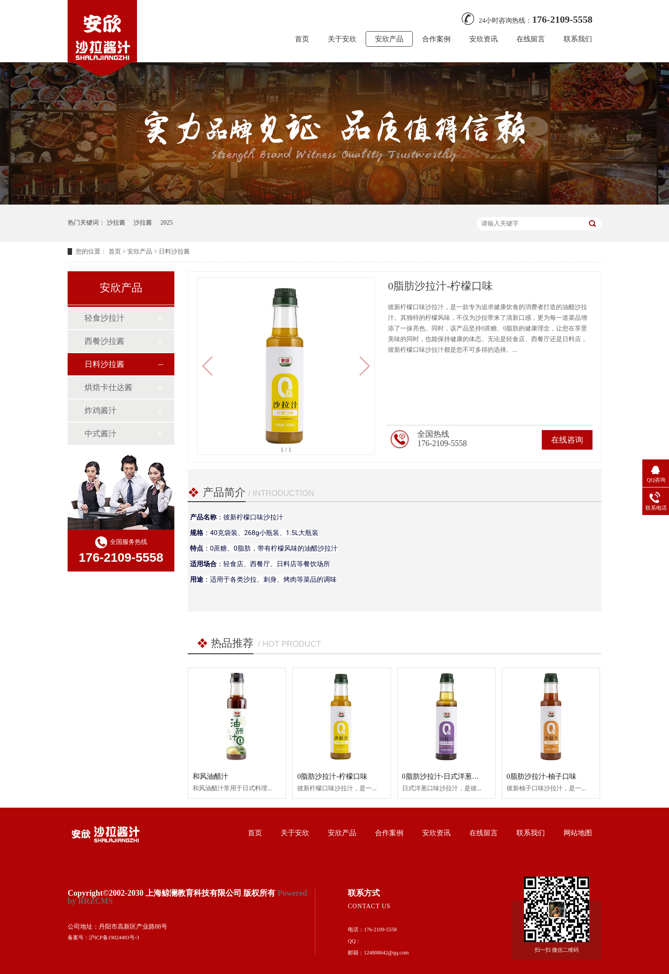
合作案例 (436, 39)
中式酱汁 (101, 433)
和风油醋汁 (210, 776)
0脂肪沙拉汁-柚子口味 (541, 776)
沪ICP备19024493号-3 (114, 937)
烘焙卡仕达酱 (109, 387)
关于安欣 (342, 39)
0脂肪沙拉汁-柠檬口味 (332, 776)
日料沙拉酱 (174, 251)
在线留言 (530, 39)
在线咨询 (567, 439)
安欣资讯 (483, 39)
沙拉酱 (116, 222)
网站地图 (578, 833)
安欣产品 (389, 39)
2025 (167, 222)
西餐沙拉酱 (105, 341)
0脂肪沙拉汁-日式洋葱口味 (444, 776)
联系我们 (578, 39)
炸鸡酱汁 (101, 410)
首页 (302, 39)
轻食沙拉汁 (105, 318)
